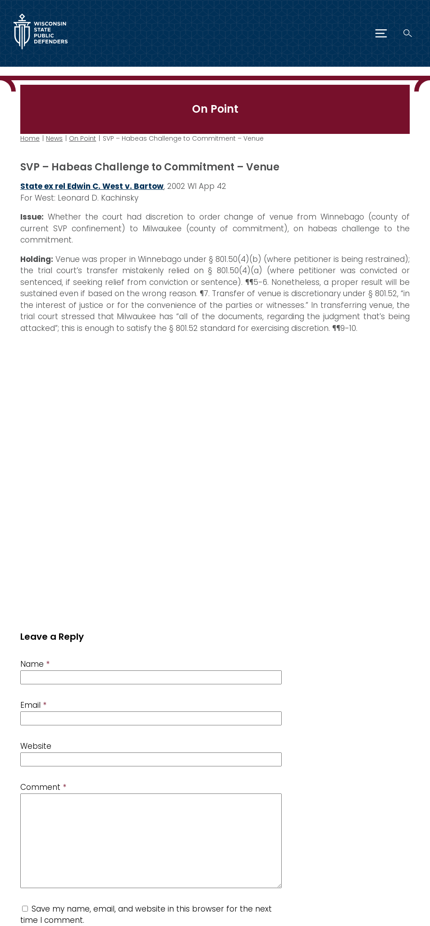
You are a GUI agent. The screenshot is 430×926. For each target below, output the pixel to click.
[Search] (407, 33)
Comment (43, 787)
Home (30, 138)
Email (33, 705)
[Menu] (381, 33)
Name (35, 664)
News (54, 138)
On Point (82, 138)
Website (35, 746)
